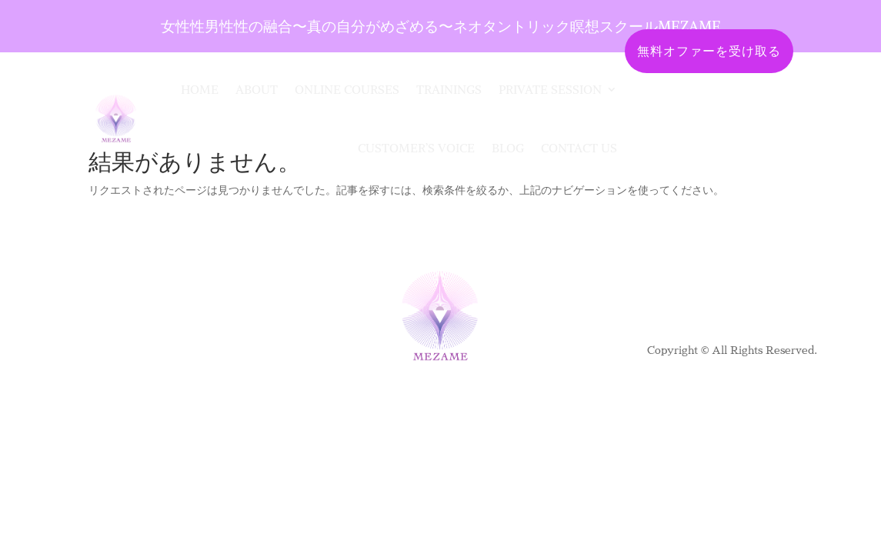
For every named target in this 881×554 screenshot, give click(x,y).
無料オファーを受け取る (709, 50)
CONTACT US (579, 147)
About (256, 89)
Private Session (550, 89)
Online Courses (347, 89)
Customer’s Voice (416, 147)
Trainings (449, 89)
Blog (508, 147)
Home (200, 89)
